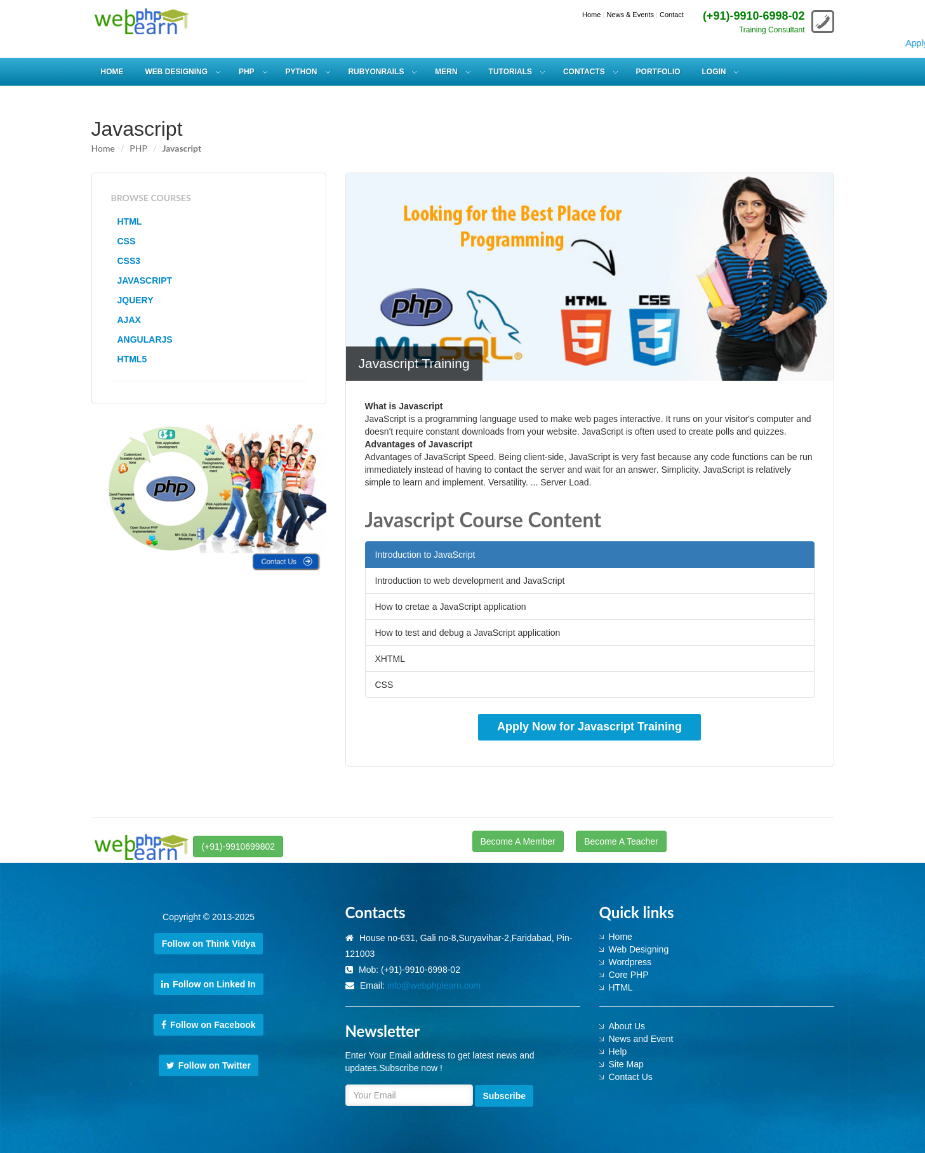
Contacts (584, 71)
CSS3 (129, 261)
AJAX (129, 320)
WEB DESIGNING (176, 71)
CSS (126, 241)
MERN (446, 71)
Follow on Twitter (208, 1065)
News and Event (641, 1039)
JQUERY (135, 300)
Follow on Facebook (208, 1025)
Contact (672, 14)
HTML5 (132, 359)
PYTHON (301, 71)
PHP (247, 71)
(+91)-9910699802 (238, 846)
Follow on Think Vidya (209, 944)
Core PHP (629, 975)
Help (618, 1051)
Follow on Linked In (208, 984)
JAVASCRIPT (145, 280)
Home (591, 14)
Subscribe (504, 1096)
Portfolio (658, 71)
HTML (129, 221)
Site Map (626, 1064)
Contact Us (631, 1077)
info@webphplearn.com (434, 985)
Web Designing (639, 949)
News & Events (630, 14)
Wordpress (630, 962)
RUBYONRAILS (376, 71)
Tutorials (510, 71)
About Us (627, 1026)
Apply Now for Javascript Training (589, 726)
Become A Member (518, 841)
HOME (112, 71)
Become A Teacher (621, 841)
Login (714, 71)
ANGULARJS (145, 339)
